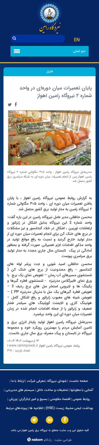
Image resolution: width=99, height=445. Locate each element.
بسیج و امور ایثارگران (33, 399)
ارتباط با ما (18, 380)
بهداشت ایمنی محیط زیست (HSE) (69, 408)
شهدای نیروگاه (57, 380)
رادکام (48, 439)
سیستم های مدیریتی (20, 390)
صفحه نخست (78, 380)
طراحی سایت (63, 439)
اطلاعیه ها (36, 408)
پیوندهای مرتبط (16, 408)
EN (77, 40)
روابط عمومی (81, 399)
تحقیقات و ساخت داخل (52, 390)
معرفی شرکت (36, 380)
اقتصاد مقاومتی (60, 399)
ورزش (13, 399)
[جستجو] (41, 39)
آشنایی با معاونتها (82, 390)
